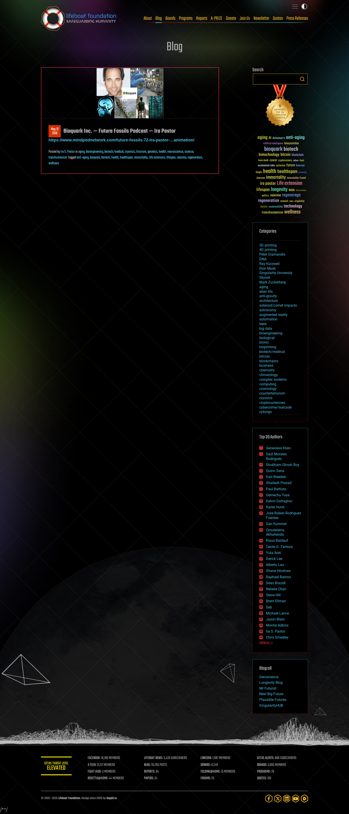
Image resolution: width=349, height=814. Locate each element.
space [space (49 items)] (264, 206)
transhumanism (58, 158)
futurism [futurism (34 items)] (300, 165)
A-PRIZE (216, 18)
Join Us (245, 18)
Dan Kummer (276, 524)
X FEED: (92, 765)
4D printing (268, 250)
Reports (201, 18)
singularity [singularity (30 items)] (299, 201)
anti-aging (83, 158)
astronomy (267, 310)
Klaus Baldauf (277, 540)
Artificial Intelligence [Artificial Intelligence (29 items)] (273, 143)
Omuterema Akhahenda (275, 532)
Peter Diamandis (272, 254)
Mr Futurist (267, 688)
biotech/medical (114, 152)
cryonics (130, 152)
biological (267, 338)
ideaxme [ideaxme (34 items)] (260, 178)
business (266, 365)
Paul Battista (276, 489)
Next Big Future (271, 694)
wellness (54, 163)
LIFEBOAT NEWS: (153, 758)
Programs (186, 18)
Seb (269, 607)
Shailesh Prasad (279, 483)
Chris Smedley (277, 637)
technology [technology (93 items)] (293, 206)
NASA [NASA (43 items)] (292, 190)
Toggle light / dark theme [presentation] (304, 6)
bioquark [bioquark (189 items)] (273, 149)
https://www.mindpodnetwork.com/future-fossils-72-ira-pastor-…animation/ (121, 140)
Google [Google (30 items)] (259, 172)
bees (263, 324)
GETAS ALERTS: (265, 758)
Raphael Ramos (278, 577)
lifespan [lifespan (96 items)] (263, 189)
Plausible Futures (272, 700)
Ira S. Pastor (68, 152)
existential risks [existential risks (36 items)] (266, 165)
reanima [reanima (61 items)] (275, 195)
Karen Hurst (275, 507)
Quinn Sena (275, 471)
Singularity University (275, 273)
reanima (181, 158)
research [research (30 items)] (284, 201)
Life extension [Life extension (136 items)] (289, 183)
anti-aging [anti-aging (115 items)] (295, 137)
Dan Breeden (276, 477)
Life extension (157, 158)
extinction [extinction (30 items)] (280, 165)
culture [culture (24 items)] (295, 160)
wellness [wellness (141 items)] (292, 212)
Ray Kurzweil (269, 264)
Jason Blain (275, 619)
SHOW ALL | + (266, 643)
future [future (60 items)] (290, 165)
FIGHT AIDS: (95, 772)
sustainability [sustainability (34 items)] (276, 207)
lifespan (171, 158)
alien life (266, 291)
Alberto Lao (275, 565)
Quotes (278, 18)
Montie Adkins (277, 625)
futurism (141, 152)
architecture (268, 301)
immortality (141, 158)
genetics (152, 152)
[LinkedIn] (286, 798)
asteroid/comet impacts (278, 305)
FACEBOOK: (94, 758)
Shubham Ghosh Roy (282, 465)
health (162, 152)
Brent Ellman (276, 601)
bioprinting (267, 347)
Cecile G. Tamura (279, 547)
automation (268, 319)
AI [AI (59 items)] (270, 138)
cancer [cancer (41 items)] (273, 160)
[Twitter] (277, 798)
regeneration (195, 158)
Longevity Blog (271, 682)
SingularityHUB (271, 705)
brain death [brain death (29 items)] (263, 160)
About (148, 18)
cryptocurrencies (272, 403)
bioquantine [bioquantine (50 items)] (291, 143)
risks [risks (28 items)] (291, 201)
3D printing (268, 245)
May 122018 (55, 131)
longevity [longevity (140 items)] (279, 190)
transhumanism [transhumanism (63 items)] (272, 212)
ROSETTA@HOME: (98, 778)
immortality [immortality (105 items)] (276, 177)
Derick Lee (274, 559)
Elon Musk (267, 268)
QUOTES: (262, 778)
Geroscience (268, 677)
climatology (268, 375)
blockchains (268, 361)
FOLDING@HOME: (211, 772)
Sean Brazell (276, 583)
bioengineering (94, 152)
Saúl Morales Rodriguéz (276, 456)
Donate (231, 18)
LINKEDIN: (206, 758)
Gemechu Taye (277, 495)
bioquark (95, 158)
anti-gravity (268, 296)
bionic (264, 342)
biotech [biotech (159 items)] (291, 149)
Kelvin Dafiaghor (279, 501)
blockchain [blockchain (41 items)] (298, 155)
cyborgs (265, 412)
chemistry (267, 370)
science (189, 152)
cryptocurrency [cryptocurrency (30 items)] (285, 160)
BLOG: (147, 765)
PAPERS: (149, 778)
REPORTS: (150, 772)
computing (267, 384)
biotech (105, 158)
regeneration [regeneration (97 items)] (268, 200)
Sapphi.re (111, 798)
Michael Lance (277, 613)
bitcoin (264, 356)
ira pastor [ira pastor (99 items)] (268, 183)
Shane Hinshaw (278, 571)
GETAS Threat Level (57, 767)
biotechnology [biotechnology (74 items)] (269, 155)
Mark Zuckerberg (272, 282)
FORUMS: (206, 778)
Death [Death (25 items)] (302, 160)
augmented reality (273, 315)
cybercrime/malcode (275, 407)
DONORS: (206, 765)
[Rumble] (304, 798)
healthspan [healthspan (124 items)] (287, 172)
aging (81, 152)
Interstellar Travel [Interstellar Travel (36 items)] (296, 178)
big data (265, 328)
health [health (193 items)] (269, 171)
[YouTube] (295, 798)
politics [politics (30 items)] (265, 195)
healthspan (126, 158)
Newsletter (261, 18)
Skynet (264, 277)
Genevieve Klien (278, 448)
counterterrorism (272, 393)
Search (302, 79)
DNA (262, 259)
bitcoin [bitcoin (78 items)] (285, 155)
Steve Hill (273, 595)
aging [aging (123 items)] (263, 137)
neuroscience (175, 152)
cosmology (268, 389)
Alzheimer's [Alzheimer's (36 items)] (278, 138)
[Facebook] (268, 798)
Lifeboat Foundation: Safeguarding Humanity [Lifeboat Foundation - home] (79, 18)
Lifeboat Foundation (69, 798)
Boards (170, 18)
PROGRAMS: (264, 772)
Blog (158, 18)
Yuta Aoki (273, 553)
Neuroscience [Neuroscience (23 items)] (301, 190)
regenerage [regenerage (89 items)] (291, 195)
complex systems (273, 379)
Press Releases (297, 18)
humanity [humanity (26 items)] (302, 172)
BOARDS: (262, 765)
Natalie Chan (276, 589)
